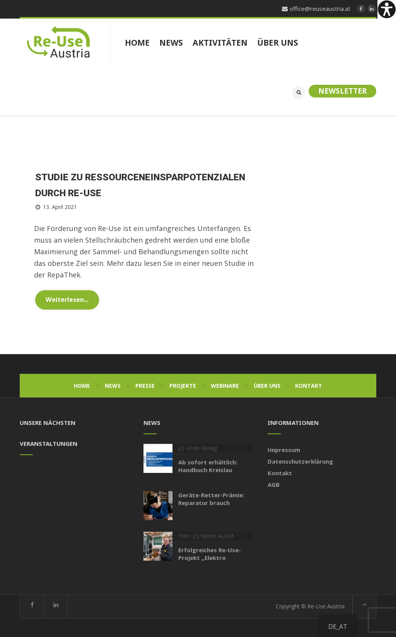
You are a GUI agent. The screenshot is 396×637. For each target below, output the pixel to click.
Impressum (284, 449)
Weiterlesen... (67, 299)
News (113, 385)
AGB (274, 484)
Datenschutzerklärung (300, 460)
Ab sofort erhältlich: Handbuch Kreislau (207, 465)
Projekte (182, 385)
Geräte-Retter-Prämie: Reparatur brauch (211, 498)
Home (82, 385)
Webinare (225, 385)
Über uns (267, 385)
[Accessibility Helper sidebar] (386, 9)
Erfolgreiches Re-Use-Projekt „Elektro (209, 553)
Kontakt (308, 385)
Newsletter (342, 91)
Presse (145, 385)
